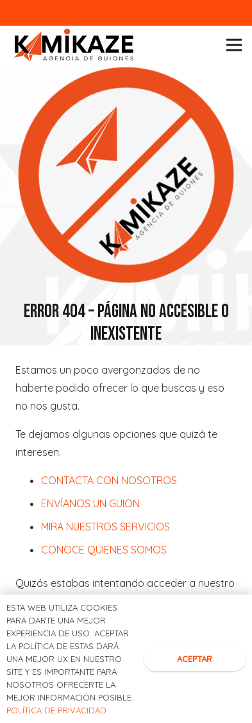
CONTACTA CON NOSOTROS (109, 480)
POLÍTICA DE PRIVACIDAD (56, 710)
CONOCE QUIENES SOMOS (104, 549)
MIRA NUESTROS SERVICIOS (105, 526)
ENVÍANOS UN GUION (90, 503)
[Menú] (234, 45)
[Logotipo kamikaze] (73, 45)
